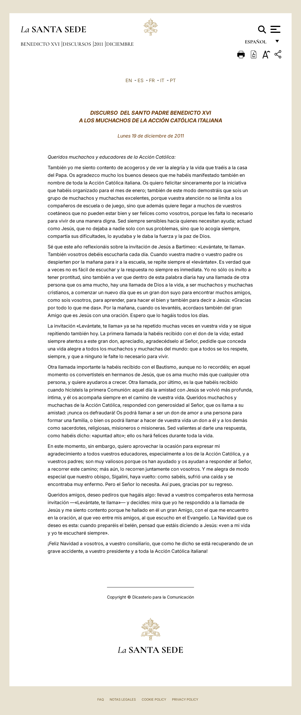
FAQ (100, 699)
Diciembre (120, 44)
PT (173, 80)
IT (162, 80)
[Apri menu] (274, 29)
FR (152, 80)
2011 (99, 44)
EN (129, 80)
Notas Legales (123, 699)
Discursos (77, 44)
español (258, 43)
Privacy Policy (185, 699)
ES (140, 80)
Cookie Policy (154, 699)
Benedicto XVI (41, 44)
